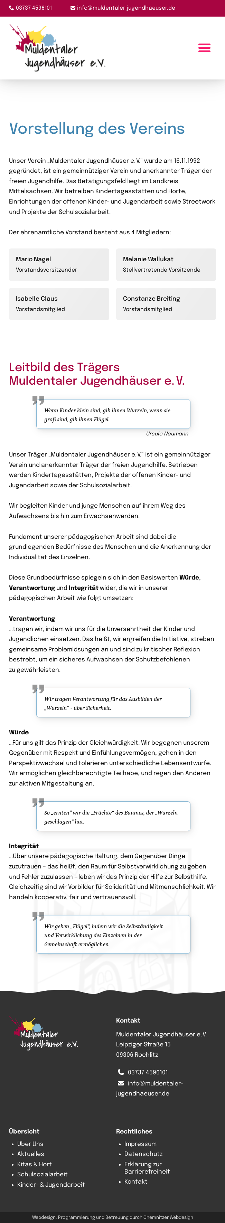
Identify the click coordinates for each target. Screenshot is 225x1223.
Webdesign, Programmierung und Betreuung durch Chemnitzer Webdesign (112, 1217)
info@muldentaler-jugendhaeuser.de (126, 8)
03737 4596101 (34, 8)
